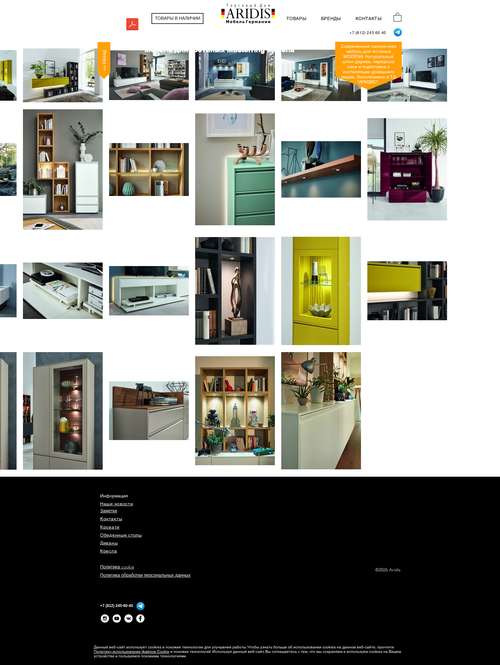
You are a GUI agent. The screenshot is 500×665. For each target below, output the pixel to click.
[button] (397, 17)
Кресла (108, 550)
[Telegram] (398, 32)
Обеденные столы (121, 535)
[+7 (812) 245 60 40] (367, 33)
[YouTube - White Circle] (117, 618)
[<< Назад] (104, 60)
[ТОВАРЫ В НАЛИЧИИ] (177, 18)
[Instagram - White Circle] (105, 618)
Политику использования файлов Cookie (131, 651)
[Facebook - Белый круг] (140, 618)
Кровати (110, 527)
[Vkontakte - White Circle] (128, 618)
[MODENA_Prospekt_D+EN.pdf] (132, 25)
